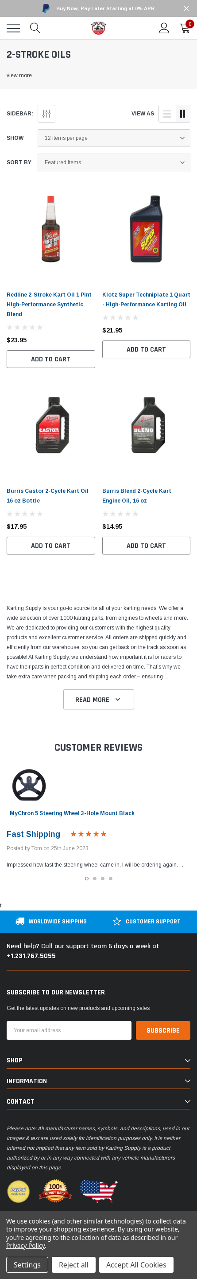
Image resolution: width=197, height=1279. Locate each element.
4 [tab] (110, 878)
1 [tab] (87, 878)
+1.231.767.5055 (31, 956)
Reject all (74, 1265)
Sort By (19, 162)
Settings (27, 1265)
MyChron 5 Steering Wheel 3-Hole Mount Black (72, 813)
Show (15, 138)
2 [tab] (95, 878)
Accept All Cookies (136, 1265)
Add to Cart (50, 359)
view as (142, 114)
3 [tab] (102, 878)
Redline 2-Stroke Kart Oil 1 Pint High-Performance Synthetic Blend (49, 304)
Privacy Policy (25, 1245)
